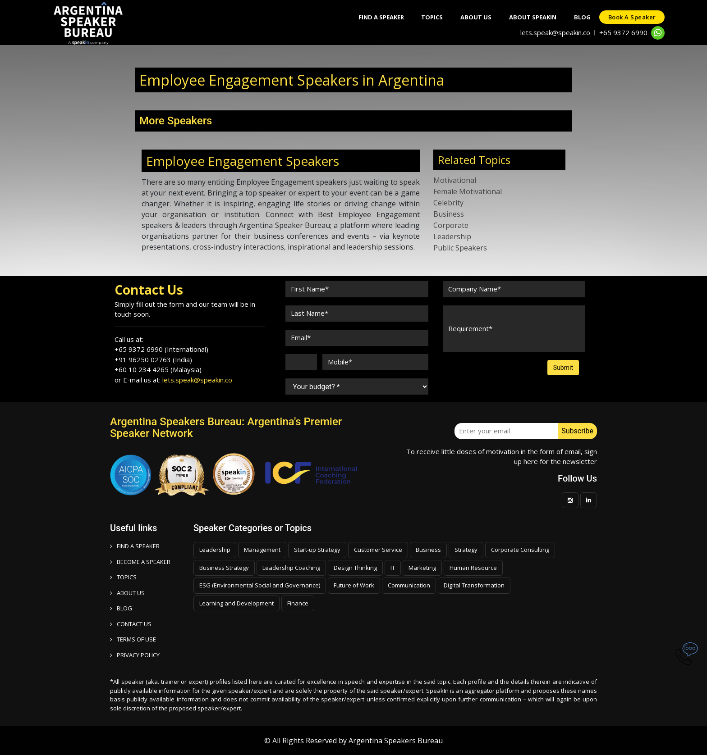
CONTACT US (131, 624)
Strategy (465, 550)
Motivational (454, 180)
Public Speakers (460, 248)
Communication (409, 585)
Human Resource (473, 568)
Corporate (450, 225)
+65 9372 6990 (623, 32)
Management (262, 550)
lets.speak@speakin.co (555, 32)
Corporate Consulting (520, 550)
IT (392, 568)
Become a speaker (140, 562)
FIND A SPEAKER (135, 546)
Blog (581, 17)
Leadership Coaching (291, 568)
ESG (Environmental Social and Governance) (259, 585)
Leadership (452, 236)
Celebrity (448, 203)
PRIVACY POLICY (135, 655)
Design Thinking (355, 568)
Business (448, 214)
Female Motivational (467, 191)
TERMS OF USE (133, 639)
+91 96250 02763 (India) (153, 359)
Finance (297, 603)
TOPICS (123, 577)
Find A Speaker (378, 17)
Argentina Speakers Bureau (396, 741)
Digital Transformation (474, 585)
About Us (474, 17)
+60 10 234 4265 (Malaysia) (158, 369)
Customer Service (378, 550)
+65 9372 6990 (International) (161, 349)
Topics (430, 17)
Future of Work (354, 585)
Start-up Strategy (317, 550)
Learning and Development (236, 603)
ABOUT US (127, 593)
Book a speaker (632, 17)
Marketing (422, 568)
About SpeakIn (531, 17)
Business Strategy (224, 568)
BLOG (121, 608)
